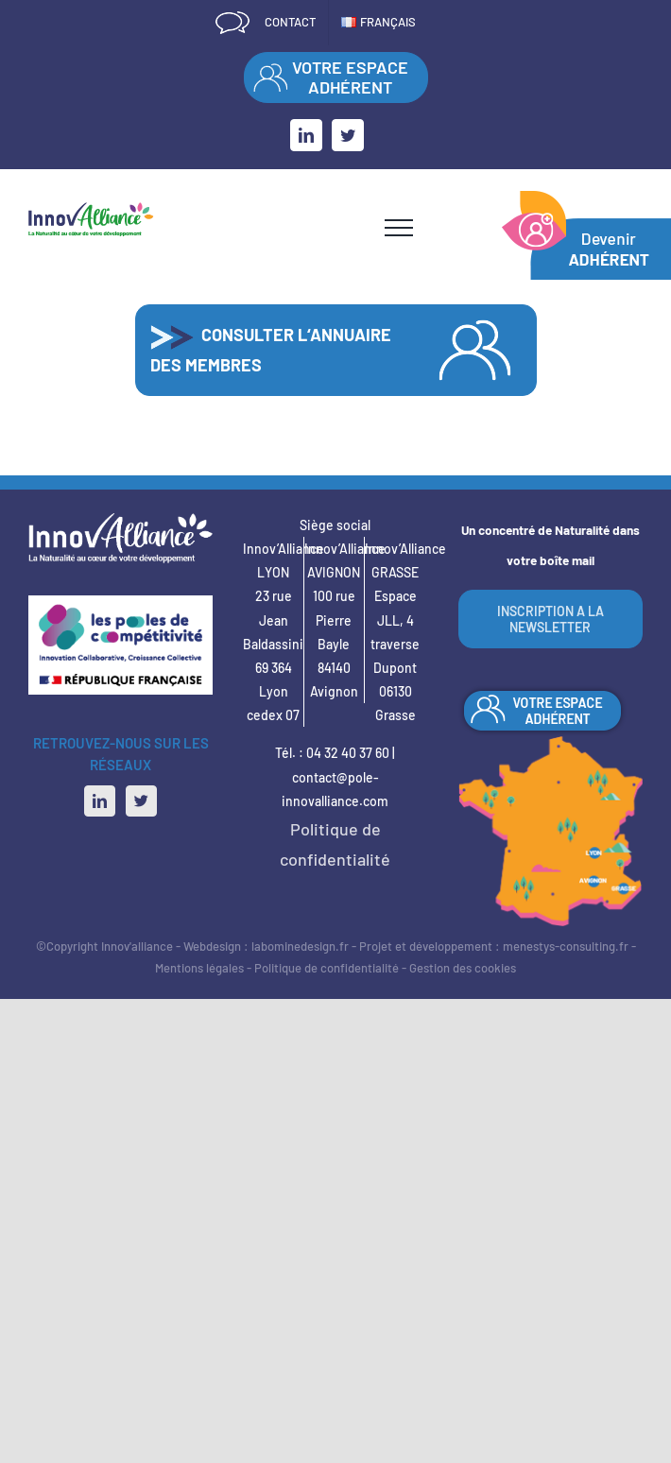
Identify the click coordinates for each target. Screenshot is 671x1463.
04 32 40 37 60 (347, 753)
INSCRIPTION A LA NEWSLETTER (550, 619)
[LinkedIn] (99, 801)
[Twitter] (141, 801)
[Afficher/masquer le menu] (399, 227)
